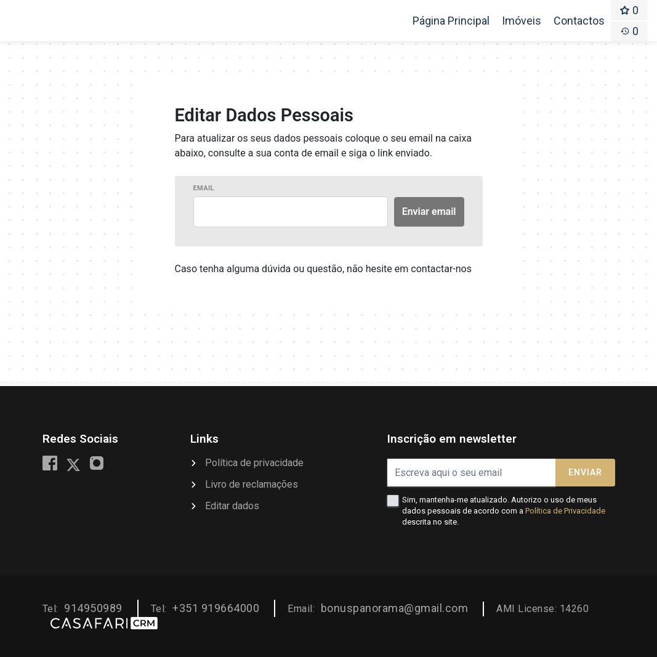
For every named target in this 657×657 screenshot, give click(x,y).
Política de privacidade (254, 463)
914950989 (93, 608)
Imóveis (521, 20)
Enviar (585, 472)
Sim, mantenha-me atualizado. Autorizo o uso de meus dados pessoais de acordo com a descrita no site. (503, 510)
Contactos (579, 20)
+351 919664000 (215, 608)
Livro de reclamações (251, 484)
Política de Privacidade (565, 510)
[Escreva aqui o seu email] (471, 472)
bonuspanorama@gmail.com (395, 608)
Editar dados (232, 506)
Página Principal (451, 24)
